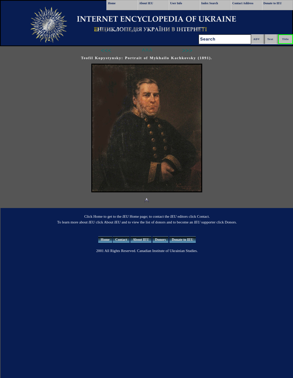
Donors (160, 240)
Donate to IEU (272, 3)
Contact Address (242, 3)
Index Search (209, 3)
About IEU (146, 3)
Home (112, 3)
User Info (176, 3)
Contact (121, 240)
